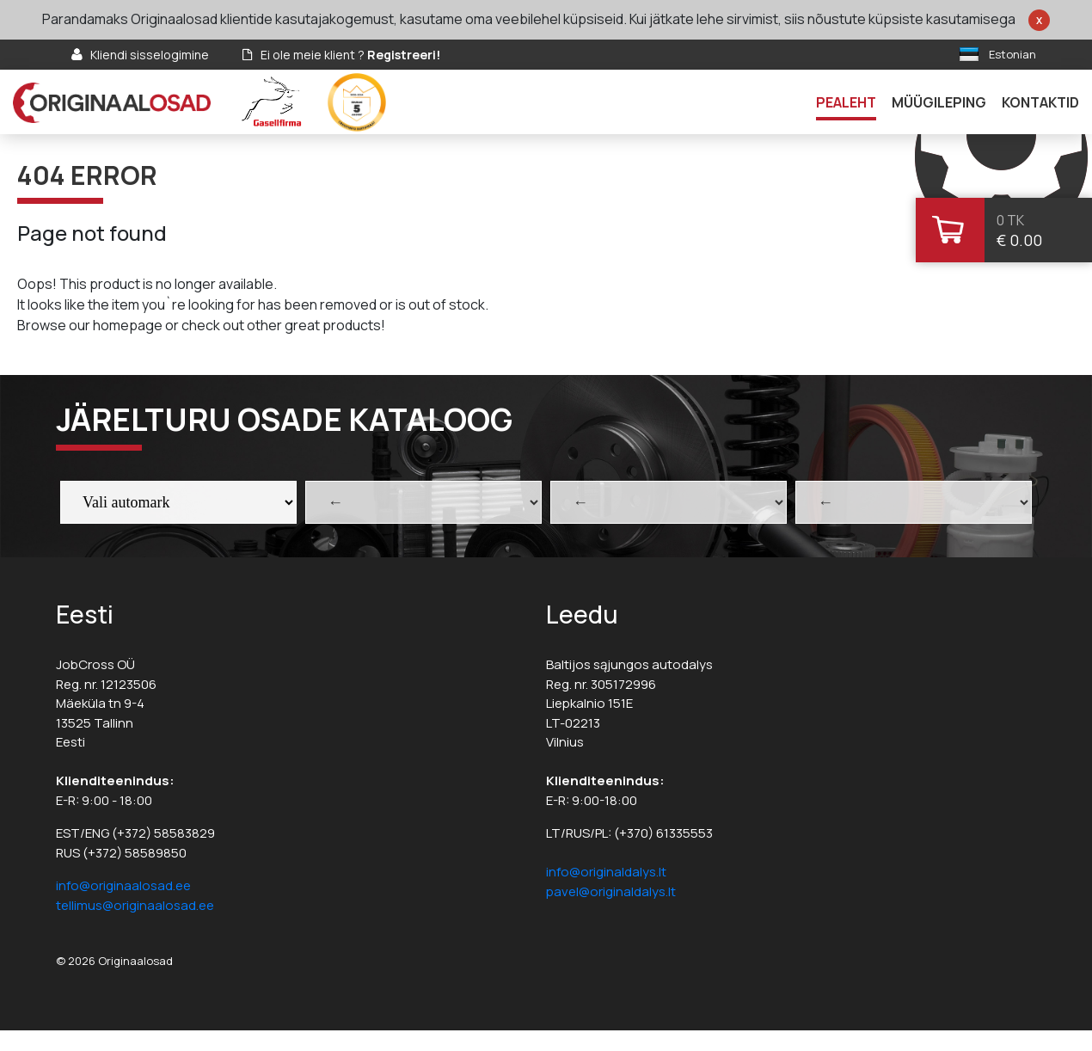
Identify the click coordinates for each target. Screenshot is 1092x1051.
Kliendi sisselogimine (149, 54)
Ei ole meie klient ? (350, 54)
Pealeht (846, 102)
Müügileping (939, 102)
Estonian (1012, 54)
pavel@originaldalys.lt (611, 891)
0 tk (1010, 220)
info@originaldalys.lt (606, 872)
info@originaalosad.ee (123, 885)
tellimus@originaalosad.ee (135, 905)
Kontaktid (1040, 102)
